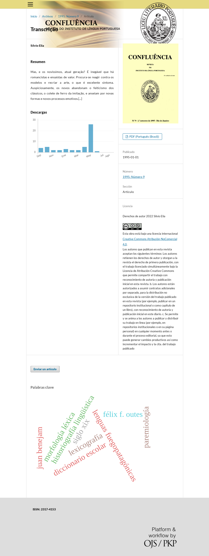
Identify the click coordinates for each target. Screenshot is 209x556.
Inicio (34, 16)
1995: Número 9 (68, 16)
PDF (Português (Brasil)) (144, 136)
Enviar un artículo (45, 369)
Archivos (47, 16)
